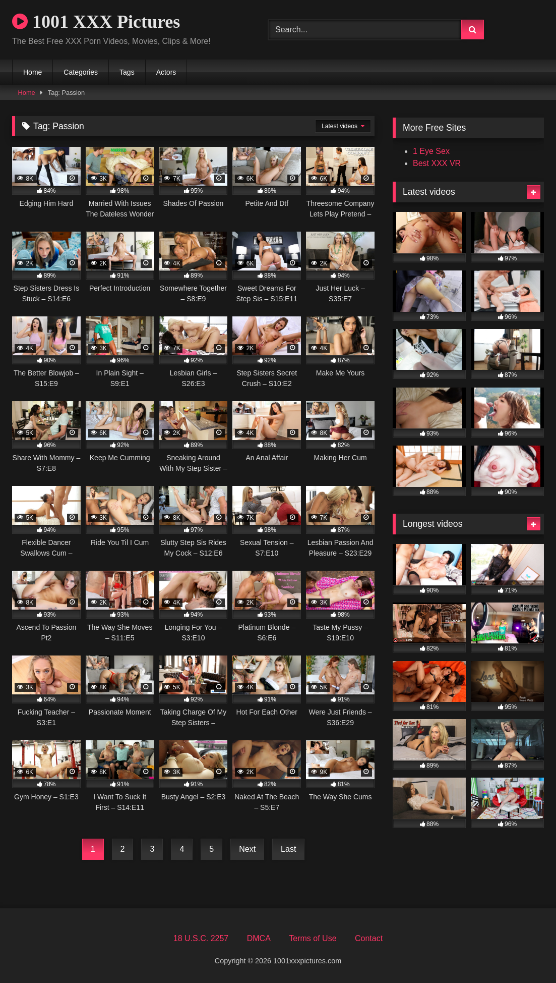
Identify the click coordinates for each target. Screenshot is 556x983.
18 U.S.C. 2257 (200, 938)
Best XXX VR (437, 163)
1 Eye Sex (431, 151)
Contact (369, 938)
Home (32, 72)
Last (288, 849)
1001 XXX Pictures (96, 22)
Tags (127, 72)
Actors (166, 72)
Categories (81, 72)
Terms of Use (312, 938)
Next (247, 849)
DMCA (259, 938)
